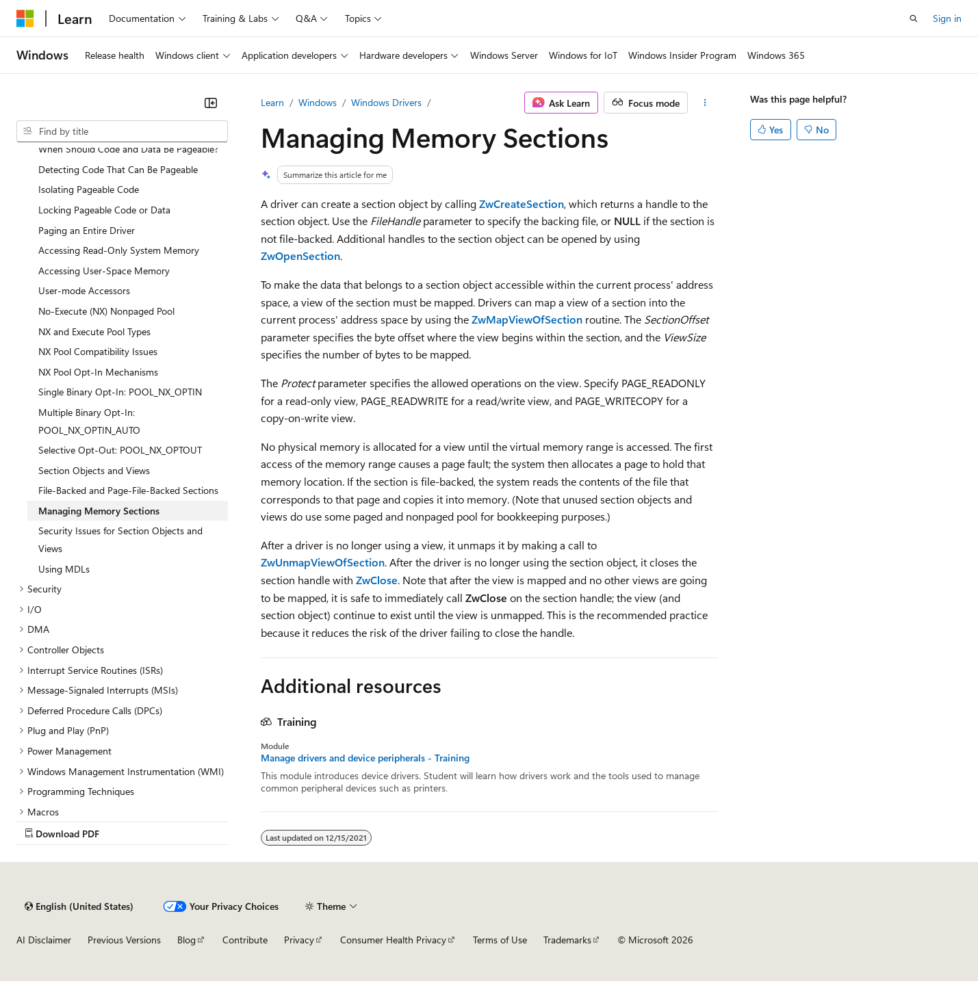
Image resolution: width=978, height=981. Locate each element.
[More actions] (705, 103)
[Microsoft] (25, 18)
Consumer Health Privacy (393, 939)
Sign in (947, 18)
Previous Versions (124, 939)
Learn (272, 102)
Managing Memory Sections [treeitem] (98, 510)
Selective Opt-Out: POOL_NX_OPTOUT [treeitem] (120, 449)
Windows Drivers (386, 102)
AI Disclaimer (43, 939)
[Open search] (913, 18)
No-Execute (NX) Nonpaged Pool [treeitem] (106, 310)
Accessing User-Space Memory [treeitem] (104, 270)
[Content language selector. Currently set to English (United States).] (79, 906)
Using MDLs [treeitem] (64, 568)
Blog (186, 939)
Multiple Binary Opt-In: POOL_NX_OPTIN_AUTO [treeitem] (89, 421)
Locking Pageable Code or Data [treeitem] (104, 209)
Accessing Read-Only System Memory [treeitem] (118, 250)
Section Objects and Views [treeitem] (94, 470)
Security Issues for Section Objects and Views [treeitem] (120, 539)
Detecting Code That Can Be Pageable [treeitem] (118, 169)
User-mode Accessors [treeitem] (84, 290)
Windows (317, 102)
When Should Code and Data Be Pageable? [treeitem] (128, 148)
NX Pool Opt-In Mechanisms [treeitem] (98, 371)
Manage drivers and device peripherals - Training (365, 758)
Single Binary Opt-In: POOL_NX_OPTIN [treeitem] (120, 391)
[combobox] (122, 131)
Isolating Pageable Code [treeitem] (88, 189)
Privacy (299, 939)
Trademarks (567, 939)
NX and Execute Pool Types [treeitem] (94, 331)
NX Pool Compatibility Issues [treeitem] (97, 351)
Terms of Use (500, 939)
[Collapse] (211, 102)
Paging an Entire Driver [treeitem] (86, 230)
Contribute (245, 939)
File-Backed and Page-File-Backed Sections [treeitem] (128, 490)
